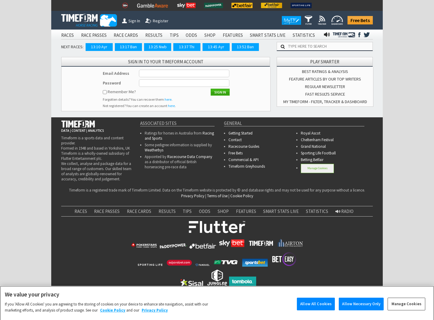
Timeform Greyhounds (246, 166)
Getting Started (240, 133)
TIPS (174, 35)
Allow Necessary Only (361, 309)
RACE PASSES (94, 35)
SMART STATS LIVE (267, 35)
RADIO (344, 211)
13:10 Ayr (99, 46)
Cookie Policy (241, 195)
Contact (235, 139)
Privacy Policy (192, 195)
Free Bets (360, 20)
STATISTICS (304, 35)
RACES (67, 35)
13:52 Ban (245, 46)
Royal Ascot (310, 133)
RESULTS (153, 35)
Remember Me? (122, 91)
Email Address (116, 73)
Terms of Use (217, 195)
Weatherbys (154, 150)
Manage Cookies (317, 168)
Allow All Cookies (316, 309)
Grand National (313, 146)
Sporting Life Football (318, 153)
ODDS (191, 35)
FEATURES (233, 35)
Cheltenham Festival (317, 139)
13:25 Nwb (158, 46)
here (168, 99)
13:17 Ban (128, 46)
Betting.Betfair (312, 159)
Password (112, 83)
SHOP (209, 35)
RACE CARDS (126, 35)
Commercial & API (243, 159)
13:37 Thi (186, 46)
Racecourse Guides (243, 146)
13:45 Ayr (216, 46)
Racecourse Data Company (189, 156)
